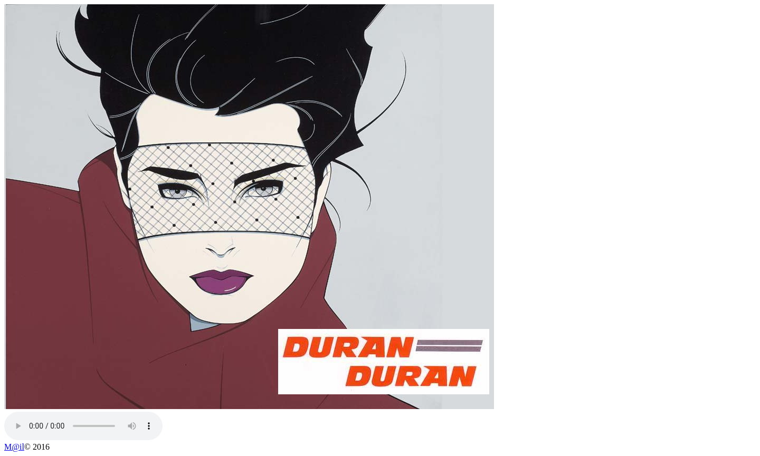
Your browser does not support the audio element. (83, 426)
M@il (14, 446)
